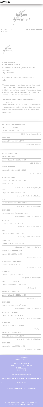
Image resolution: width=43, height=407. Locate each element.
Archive (31, 402)
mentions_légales (14, 404)
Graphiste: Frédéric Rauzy (27, 404)
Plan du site (25, 402)
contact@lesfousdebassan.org (21, 374)
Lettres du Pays (21, 382)
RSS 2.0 (37, 402)
